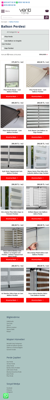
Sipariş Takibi (10, 329)
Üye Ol (9, 325)
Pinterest (9, 390)
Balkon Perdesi (14, 22)
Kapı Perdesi (8, 48)
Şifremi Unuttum (11, 327)
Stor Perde (10, 362)
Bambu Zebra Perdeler (13, 368)
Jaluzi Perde (10, 374)
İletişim (9, 331)
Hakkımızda (10, 321)
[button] (9, 11)
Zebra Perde (10, 366)
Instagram (10, 392)
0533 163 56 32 (24, 2)
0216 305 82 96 (10, 5)
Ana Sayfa (4, 22)
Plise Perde (7, 37)
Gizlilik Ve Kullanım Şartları (14, 345)
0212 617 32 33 (10, 2)
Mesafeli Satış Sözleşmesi (14, 343)
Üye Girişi (9, 323)
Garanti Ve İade (11, 349)
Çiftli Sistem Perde (12, 370)
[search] (22, 17)
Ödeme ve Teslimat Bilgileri (15, 347)
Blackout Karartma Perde (14, 372)
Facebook (9, 388)
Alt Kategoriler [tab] (13, 32)
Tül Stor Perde (11, 364)
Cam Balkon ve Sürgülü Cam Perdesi (11, 42)
